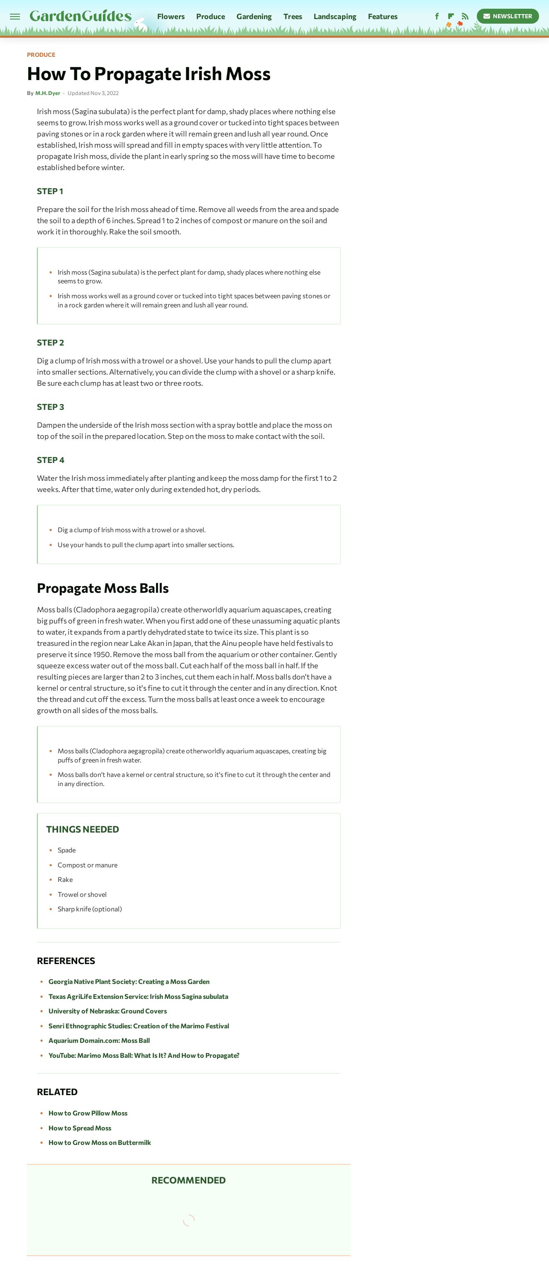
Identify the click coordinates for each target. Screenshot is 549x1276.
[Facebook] (437, 16)
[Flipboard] (451, 16)
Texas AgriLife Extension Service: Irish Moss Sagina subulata (138, 996)
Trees (292, 16)
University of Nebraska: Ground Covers (108, 1011)
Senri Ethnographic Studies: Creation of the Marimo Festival (139, 1026)
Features (383, 16)
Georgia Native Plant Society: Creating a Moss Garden (129, 981)
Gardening (254, 16)
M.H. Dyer (47, 93)
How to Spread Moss (80, 1128)
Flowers (171, 16)
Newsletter (508, 15)
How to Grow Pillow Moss (88, 1113)
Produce (210, 16)
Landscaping (335, 16)
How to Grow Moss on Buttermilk (100, 1142)
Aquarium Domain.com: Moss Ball (99, 1040)
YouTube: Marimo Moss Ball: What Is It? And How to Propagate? (144, 1055)
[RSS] (465, 16)
